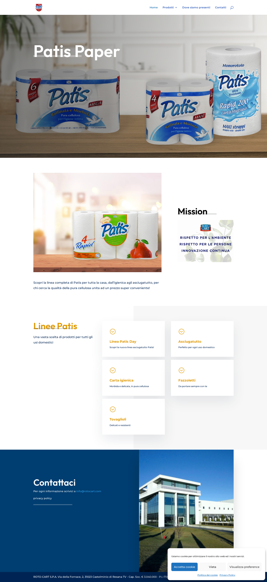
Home (154, 7)
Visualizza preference (244, 567)
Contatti (220, 7)
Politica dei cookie (207, 575)
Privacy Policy (227, 575)
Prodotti (168, 7)
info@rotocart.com (88, 491)
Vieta (212, 567)
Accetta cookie (184, 567)
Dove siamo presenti (196, 7)
